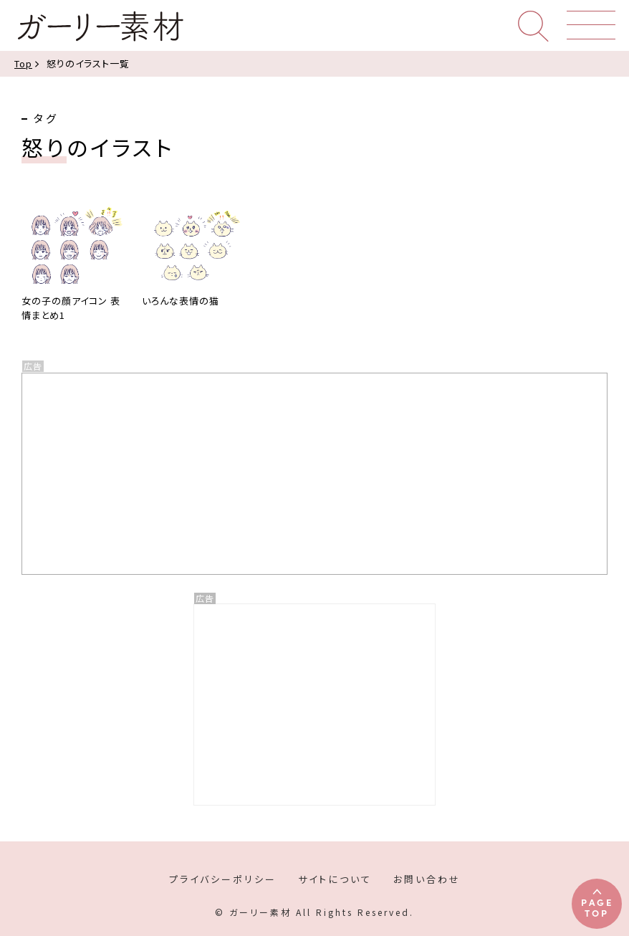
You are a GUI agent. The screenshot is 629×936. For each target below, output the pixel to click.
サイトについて (335, 879)
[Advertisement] (314, 704)
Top (23, 63)
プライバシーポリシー (223, 879)
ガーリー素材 (99, 26)
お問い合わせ (427, 879)
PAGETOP (597, 907)
